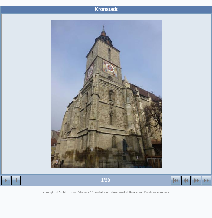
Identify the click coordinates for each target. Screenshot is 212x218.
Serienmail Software (123, 192)
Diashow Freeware (156, 192)
